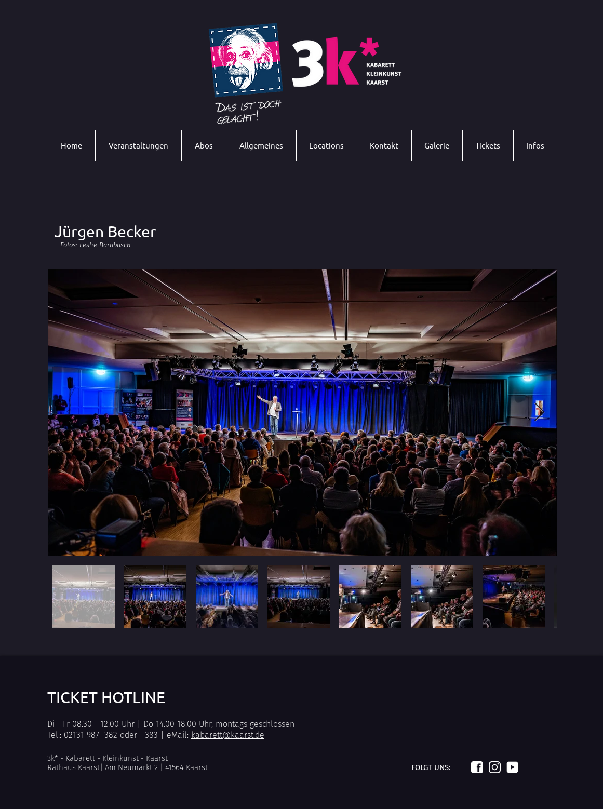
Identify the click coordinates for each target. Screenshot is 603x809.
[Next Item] (539, 412)
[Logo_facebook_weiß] (477, 767)
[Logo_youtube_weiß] (512, 767)
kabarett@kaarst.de (227, 735)
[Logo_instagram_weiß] (495, 767)
